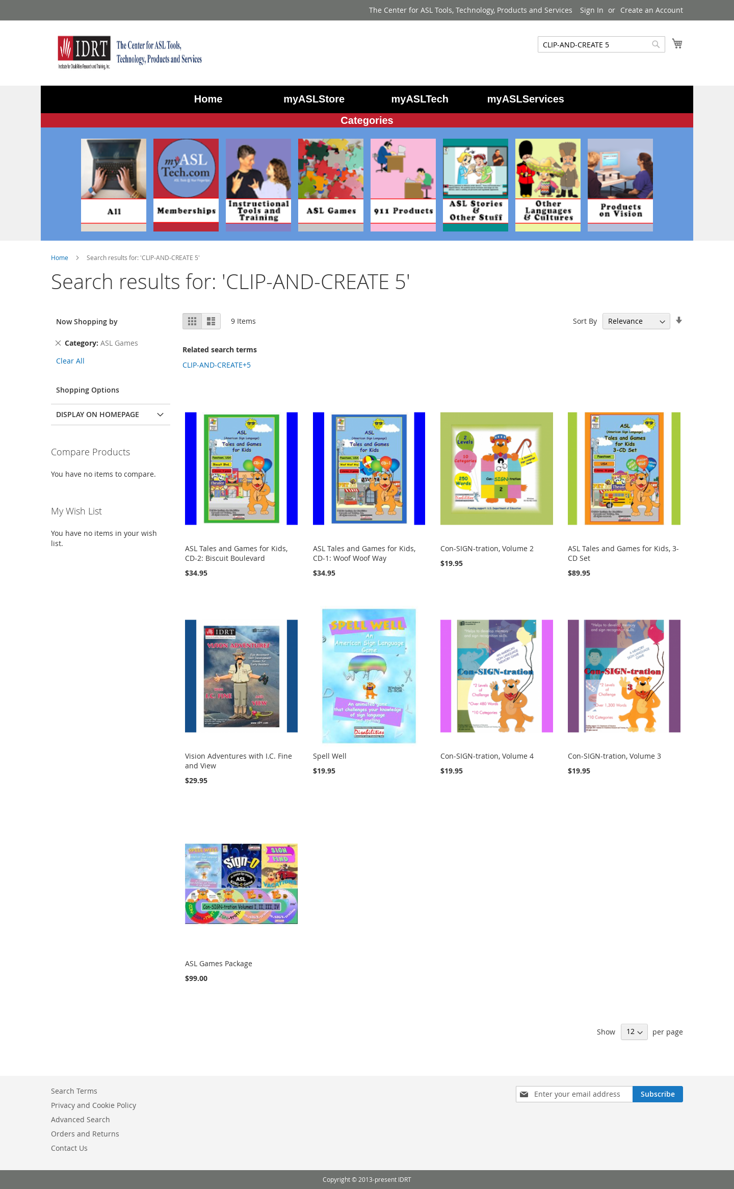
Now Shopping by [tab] (87, 321)
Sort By (585, 321)
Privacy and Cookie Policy (93, 1105)
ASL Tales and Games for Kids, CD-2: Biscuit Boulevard (236, 553)
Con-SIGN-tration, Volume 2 (487, 548)
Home (60, 257)
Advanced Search (80, 1119)
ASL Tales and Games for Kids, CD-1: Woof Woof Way (364, 553)
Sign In (592, 10)
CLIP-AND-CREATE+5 (216, 365)
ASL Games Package (218, 963)
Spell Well (330, 756)
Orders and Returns (85, 1134)
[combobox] (601, 44)
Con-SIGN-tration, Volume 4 (487, 756)
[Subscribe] (658, 1094)
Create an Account (651, 10)
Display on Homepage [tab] (97, 414)
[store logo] (127, 52)
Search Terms (74, 1091)
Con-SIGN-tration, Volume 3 (614, 756)
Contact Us (69, 1148)
